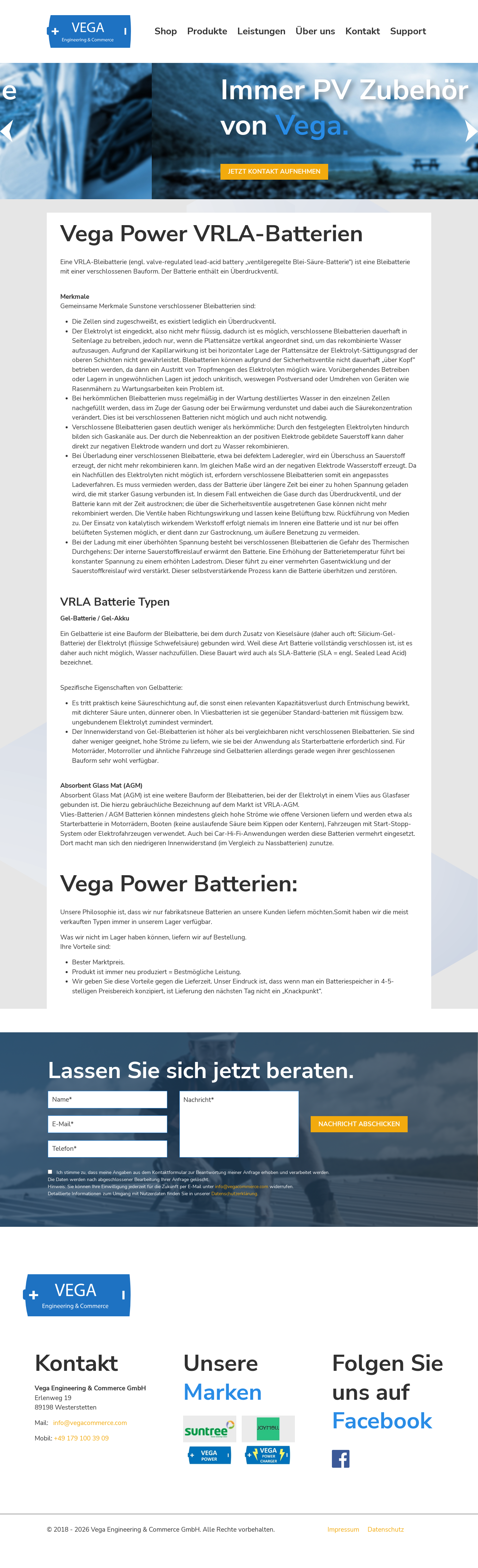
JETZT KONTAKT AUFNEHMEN (121, 171)
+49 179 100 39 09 (81, 1438)
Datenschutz (386, 1529)
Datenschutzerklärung (234, 1193)
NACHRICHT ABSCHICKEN (359, 1124)
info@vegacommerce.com (241, 1186)
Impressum (343, 1529)
